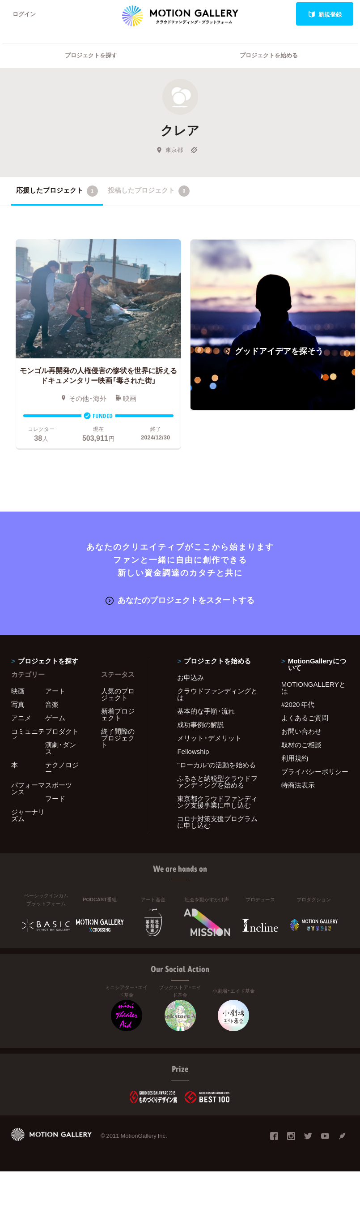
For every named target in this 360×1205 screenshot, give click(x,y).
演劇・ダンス (60, 748)
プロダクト (62, 732)
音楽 (52, 705)
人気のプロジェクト (118, 695)
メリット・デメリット (209, 739)
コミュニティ (28, 735)
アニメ (21, 718)
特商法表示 (298, 786)
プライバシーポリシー (314, 772)
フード (55, 799)
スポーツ (58, 786)
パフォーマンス (28, 789)
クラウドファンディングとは (217, 695)
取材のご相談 (301, 745)
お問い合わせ (301, 732)
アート (55, 692)
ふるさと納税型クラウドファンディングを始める (217, 782)
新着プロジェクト (118, 715)
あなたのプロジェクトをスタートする (180, 600)
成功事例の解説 (200, 725)
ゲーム (55, 718)
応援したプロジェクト (57, 192)
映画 (18, 692)
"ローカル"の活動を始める (216, 765)
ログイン (24, 14)
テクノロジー (62, 769)
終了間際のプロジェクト (118, 738)
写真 (18, 705)
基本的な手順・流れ (206, 712)
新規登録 (325, 14)
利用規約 (294, 759)
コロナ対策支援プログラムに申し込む (217, 822)
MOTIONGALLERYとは (313, 688)
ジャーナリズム (28, 816)
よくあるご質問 (304, 718)
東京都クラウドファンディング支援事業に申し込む (217, 802)
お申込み (190, 678)
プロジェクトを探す (91, 56)
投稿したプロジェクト (149, 192)
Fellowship (193, 752)
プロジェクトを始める (269, 56)
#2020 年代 (298, 705)
